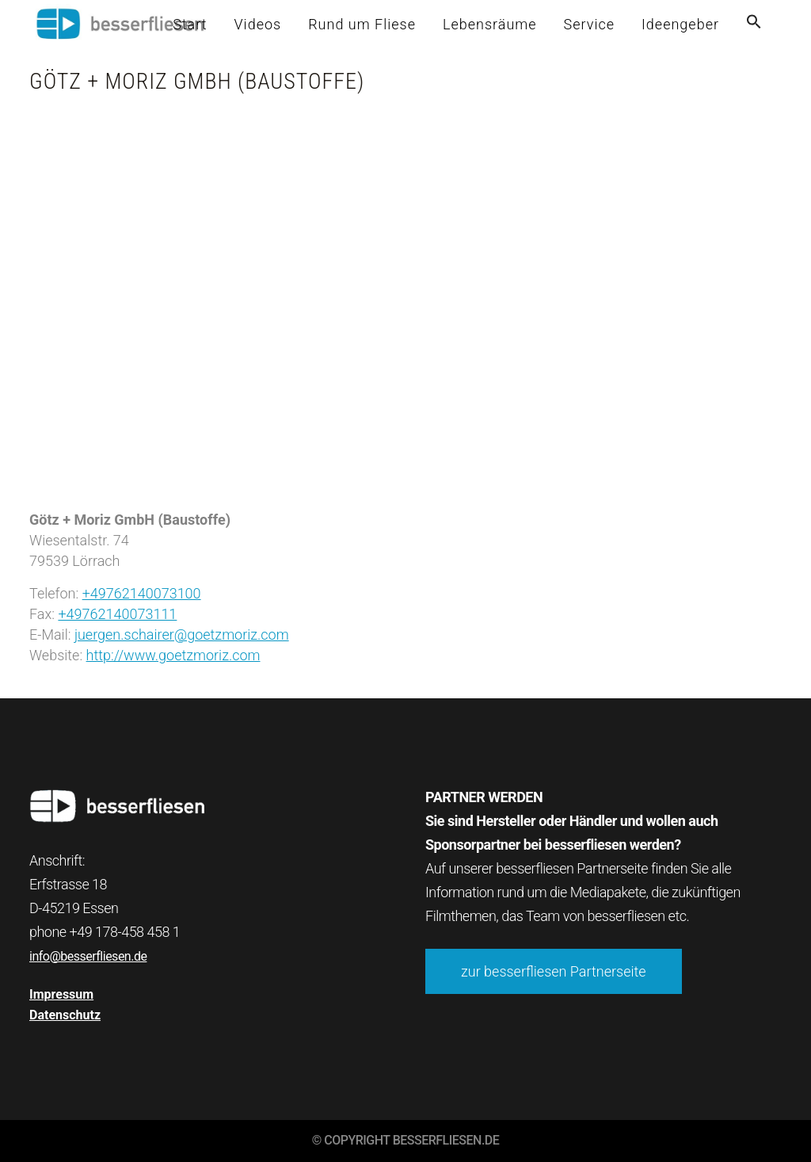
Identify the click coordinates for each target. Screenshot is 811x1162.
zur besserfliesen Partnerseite (553, 971)
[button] (754, 24)
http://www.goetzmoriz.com (173, 655)
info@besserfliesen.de (88, 956)
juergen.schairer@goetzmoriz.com (181, 634)
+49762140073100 (141, 593)
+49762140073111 (117, 614)
